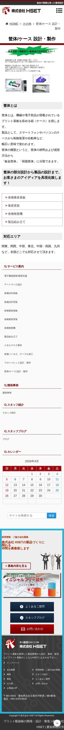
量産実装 (12, 205)
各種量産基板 (15, 197)
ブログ (6, 439)
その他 (10, 683)
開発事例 (7, 392)
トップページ (13, 663)
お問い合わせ (32, 629)
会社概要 (11, 670)
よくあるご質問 (32, 607)
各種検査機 (14, 213)
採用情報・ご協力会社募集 (47, 670)
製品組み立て (15, 222)
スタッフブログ (32, 618)
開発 (9, 674)
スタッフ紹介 (9, 412)
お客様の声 (12, 688)
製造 (9, 679)
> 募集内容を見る (16, 565)
